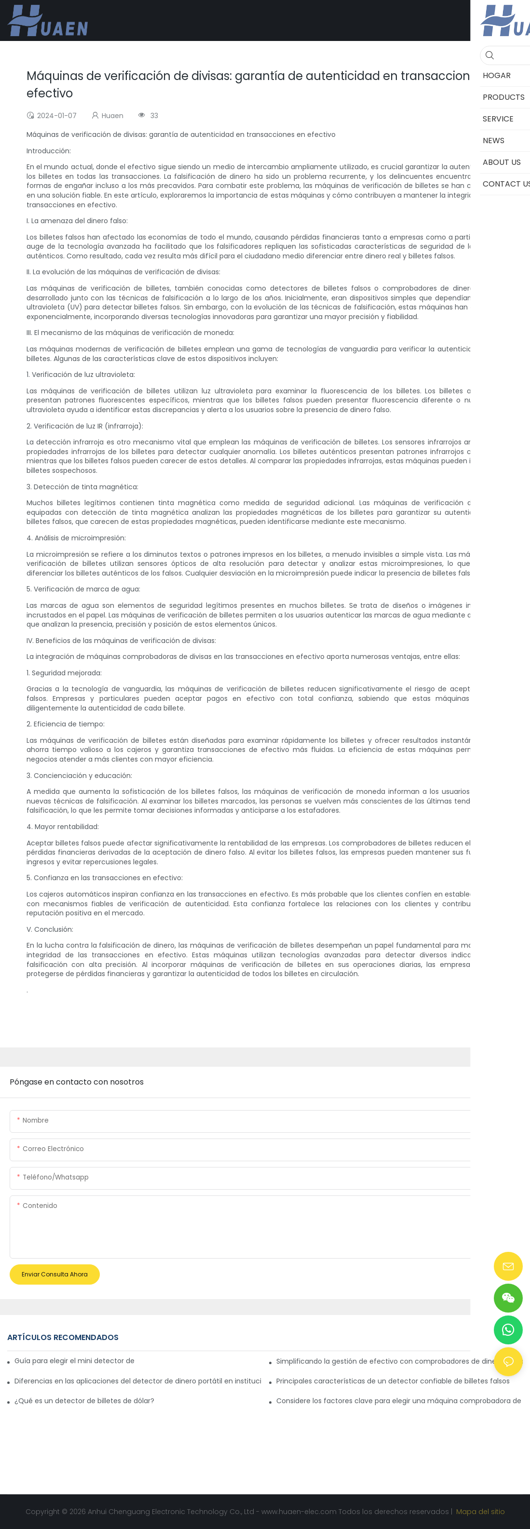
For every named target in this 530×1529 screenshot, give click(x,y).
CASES (481, 1337)
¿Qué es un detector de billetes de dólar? (84, 1401)
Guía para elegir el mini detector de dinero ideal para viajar (74, 1361)
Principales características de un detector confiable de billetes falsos (393, 1381)
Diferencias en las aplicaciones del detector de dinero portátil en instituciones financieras (137, 1381)
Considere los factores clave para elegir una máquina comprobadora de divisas (399, 1401)
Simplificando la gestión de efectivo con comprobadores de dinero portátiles (399, 1361)
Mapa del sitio (479, 1511)
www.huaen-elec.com (300, 1511)
